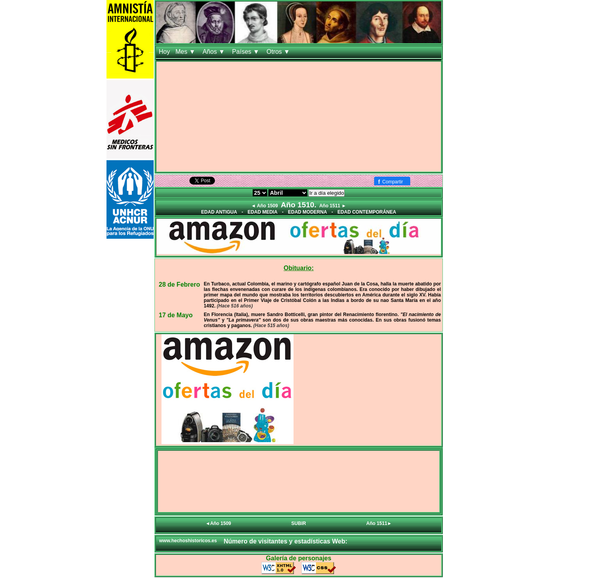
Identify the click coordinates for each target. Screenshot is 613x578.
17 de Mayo (176, 315)
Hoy (164, 51)
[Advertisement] (298, 117)
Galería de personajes (298, 558)
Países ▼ (246, 51)
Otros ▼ (279, 51)
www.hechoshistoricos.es (188, 540)
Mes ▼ (186, 51)
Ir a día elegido (326, 193)
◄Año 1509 (218, 523)
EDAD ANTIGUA (219, 212)
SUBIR (298, 523)
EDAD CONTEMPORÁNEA (367, 212)
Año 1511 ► (332, 206)
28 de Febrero (179, 284)
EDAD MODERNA (307, 212)
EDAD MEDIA (262, 212)
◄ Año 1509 (264, 206)
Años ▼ (214, 51)
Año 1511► (379, 523)
